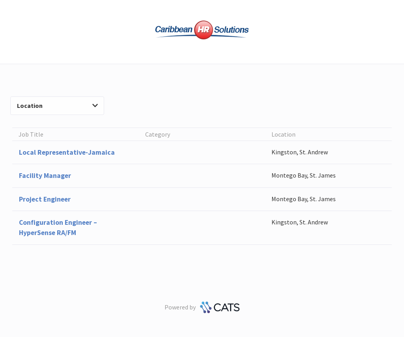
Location (57, 105)
